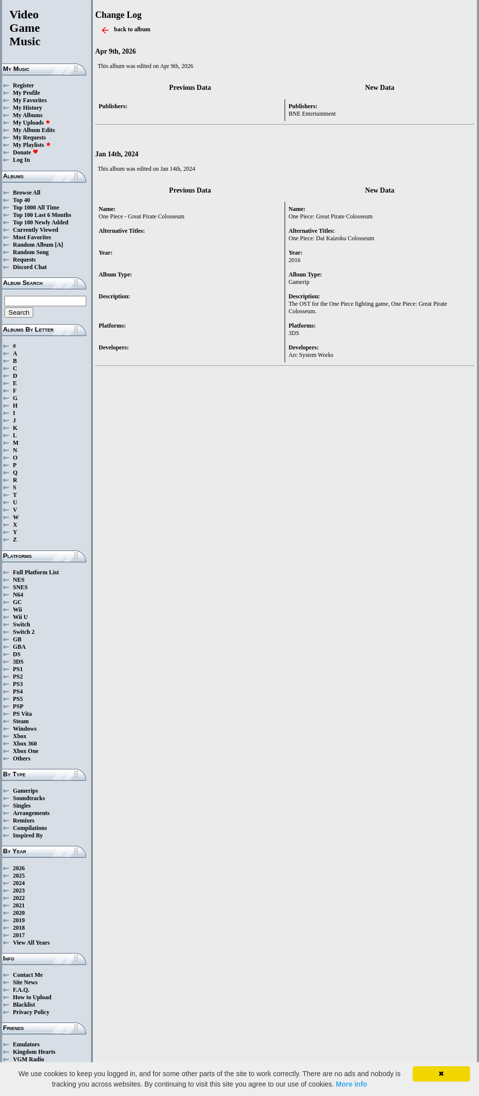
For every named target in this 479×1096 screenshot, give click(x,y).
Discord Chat (30, 267)
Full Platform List (36, 572)
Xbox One (26, 751)
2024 (19, 883)
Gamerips (25, 790)
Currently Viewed (35, 229)
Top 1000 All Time (36, 207)
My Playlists (32, 144)
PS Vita (22, 713)
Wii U (20, 617)
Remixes (23, 820)
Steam (21, 721)
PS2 (18, 676)
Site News (25, 982)
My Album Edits (34, 130)
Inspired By (28, 835)
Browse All (26, 192)
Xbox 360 (25, 743)
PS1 (18, 669)
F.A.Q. (21, 989)
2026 (19, 868)
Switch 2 (24, 631)
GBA (19, 646)
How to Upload (32, 997)
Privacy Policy (31, 1012)
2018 (19, 927)
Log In (21, 159)
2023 (19, 890)
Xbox (19, 736)
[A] (59, 244)
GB (17, 639)
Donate (25, 152)
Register (23, 85)
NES (18, 579)
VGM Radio (28, 1059)
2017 (19, 935)
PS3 (18, 684)
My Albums (28, 115)
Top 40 (21, 200)
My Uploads (32, 122)
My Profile (26, 92)
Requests (24, 259)
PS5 (18, 698)
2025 (19, 875)
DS (16, 654)
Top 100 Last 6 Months (42, 214)
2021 (19, 905)
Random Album (33, 244)
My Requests (29, 137)
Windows (25, 728)
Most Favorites (32, 237)
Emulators (26, 1044)
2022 (19, 897)
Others (21, 758)
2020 (19, 912)
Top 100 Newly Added (40, 222)
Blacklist (24, 1004)
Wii (17, 609)
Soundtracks (29, 798)
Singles (22, 805)
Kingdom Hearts (34, 1051)
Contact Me (28, 974)
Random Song (31, 252)
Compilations (30, 827)
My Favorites (30, 100)
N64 (18, 594)
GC (17, 602)
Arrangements (31, 813)
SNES (20, 587)
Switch (21, 624)
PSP (18, 706)
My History (27, 107)
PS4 (18, 691)
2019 (19, 920)
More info (351, 1084)
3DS (18, 661)
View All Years (31, 942)
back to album (132, 29)
